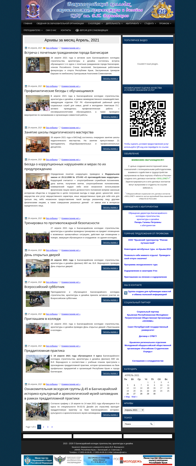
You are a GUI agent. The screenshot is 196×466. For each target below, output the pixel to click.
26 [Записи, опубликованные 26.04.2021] (128, 394)
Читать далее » (110, 78)
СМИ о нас (51, 30)
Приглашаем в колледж (42, 319)
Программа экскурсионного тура (141, 264)
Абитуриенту (134, 22)
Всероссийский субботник (44, 287)
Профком (165, 22)
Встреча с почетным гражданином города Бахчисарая (66, 52)
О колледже (96, 22)
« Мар (127, 397)
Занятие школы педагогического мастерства (58, 132)
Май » (134, 397)
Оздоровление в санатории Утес (140, 271)
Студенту (151, 22)
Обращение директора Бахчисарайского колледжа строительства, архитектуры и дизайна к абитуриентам (148, 219)
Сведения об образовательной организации (60, 23)
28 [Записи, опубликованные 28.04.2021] (141, 394)
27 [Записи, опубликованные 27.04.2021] (134, 394)
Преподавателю (34, 29)
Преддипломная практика (44, 350)
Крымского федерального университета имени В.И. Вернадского (98, 447)
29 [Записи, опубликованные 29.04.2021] (148, 394)
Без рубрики (52, 48)
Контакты (66, 30)
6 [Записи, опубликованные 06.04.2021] (134, 385)
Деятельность (115, 22)
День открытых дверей (42, 255)
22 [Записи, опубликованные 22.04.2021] (148, 391)
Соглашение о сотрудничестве (147, 361)
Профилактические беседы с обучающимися (59, 91)
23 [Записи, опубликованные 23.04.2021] (154, 391)
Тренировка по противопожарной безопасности (61, 223)
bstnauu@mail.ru (119, 452)
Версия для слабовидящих (91, 30)
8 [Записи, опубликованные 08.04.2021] (148, 385)
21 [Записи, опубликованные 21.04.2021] (141, 391)
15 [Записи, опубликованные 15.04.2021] (148, 388)
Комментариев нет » (70, 48)
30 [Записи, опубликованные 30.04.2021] (154, 394)
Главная (28, 23)
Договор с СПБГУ (148, 336)
